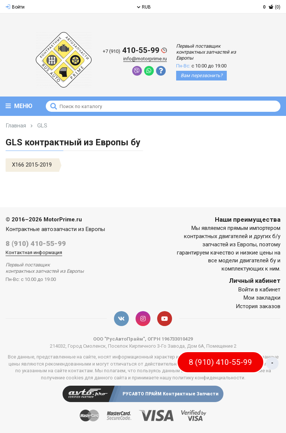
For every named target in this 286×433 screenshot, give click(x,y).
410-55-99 (135, 50)
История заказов (258, 306)
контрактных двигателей (216, 236)
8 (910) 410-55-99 (36, 243)
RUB (144, 7)
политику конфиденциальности (208, 377)
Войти (15, 7)
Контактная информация (34, 252)
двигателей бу (257, 260)
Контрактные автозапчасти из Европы (55, 229)
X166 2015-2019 (32, 164)
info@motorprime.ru (145, 58)
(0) (271, 7)
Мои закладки (262, 297)
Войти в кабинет (259, 289)
